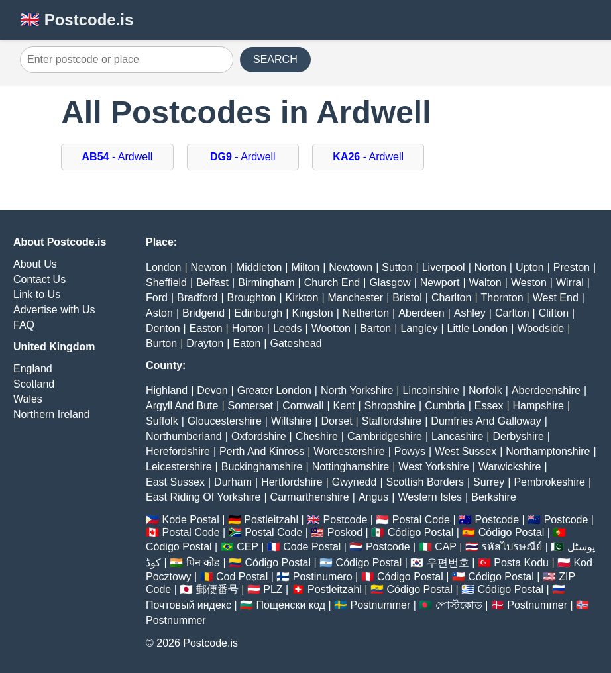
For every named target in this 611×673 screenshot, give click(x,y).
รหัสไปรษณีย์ (511, 546)
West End (556, 297)
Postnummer (381, 605)
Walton (485, 282)
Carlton (512, 313)
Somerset (250, 405)
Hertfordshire (291, 482)
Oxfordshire (258, 436)
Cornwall (302, 405)
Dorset (336, 421)
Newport (440, 282)
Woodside (540, 328)
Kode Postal (190, 519)
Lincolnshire (431, 390)
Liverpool (443, 267)
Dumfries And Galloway (486, 421)
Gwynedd (354, 482)
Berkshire (493, 497)
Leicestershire (179, 466)
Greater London (274, 390)
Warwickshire (509, 466)
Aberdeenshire (546, 390)
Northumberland (184, 436)
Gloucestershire (225, 421)
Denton (163, 328)
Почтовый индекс (188, 605)
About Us (35, 264)
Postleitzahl (271, 519)
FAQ (23, 325)
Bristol (406, 297)
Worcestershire (348, 451)
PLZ (272, 589)
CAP (446, 546)
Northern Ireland (51, 414)
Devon (212, 390)
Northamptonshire (548, 451)
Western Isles (430, 497)
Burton (161, 343)
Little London (477, 328)
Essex (489, 405)
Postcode (345, 519)
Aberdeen (421, 313)
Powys (409, 451)
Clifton (554, 313)
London (163, 267)
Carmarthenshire (309, 497)
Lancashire (457, 436)
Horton (248, 328)
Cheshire (317, 436)
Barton (375, 328)
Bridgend (203, 313)
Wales (27, 399)
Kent (344, 405)
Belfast (212, 282)
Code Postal (312, 546)
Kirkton (302, 297)
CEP (247, 546)
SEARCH (275, 59)
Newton (209, 267)
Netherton (366, 313)
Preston (571, 267)
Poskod (344, 532)
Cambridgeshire (384, 436)
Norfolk (485, 390)
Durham (233, 482)
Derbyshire (517, 436)
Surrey (488, 482)
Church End (332, 282)
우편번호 (448, 562)
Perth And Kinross (261, 451)
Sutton (397, 267)
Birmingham (266, 282)
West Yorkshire (433, 466)
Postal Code (421, 519)
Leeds (287, 328)
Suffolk (162, 421)
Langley (418, 328)
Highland (167, 390)
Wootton (331, 328)
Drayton (204, 343)
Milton (305, 267)
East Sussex (175, 482)
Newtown (350, 267)
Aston (159, 313)
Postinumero (323, 576)
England (32, 368)
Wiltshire (291, 421)
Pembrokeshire (549, 482)
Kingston (312, 313)
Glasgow (389, 282)
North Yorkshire (357, 390)
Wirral (570, 282)
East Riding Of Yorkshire (203, 497)
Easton (206, 328)
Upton (530, 267)
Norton (490, 267)
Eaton (246, 343)
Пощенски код (291, 605)
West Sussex (465, 451)
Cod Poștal (242, 576)
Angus (373, 497)
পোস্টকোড (458, 605)
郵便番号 (217, 589)
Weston (529, 282)
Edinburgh (258, 313)
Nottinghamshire (351, 466)
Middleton (259, 267)
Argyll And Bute (182, 405)
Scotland (33, 383)
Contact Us (39, 279)
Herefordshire (178, 451)
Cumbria (445, 405)
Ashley (470, 313)
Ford (157, 297)
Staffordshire (391, 421)
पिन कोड (203, 562)
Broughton (251, 297)
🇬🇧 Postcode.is (76, 19)
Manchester (356, 297)
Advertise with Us (54, 309)
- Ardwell (117, 156)
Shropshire (390, 405)
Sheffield (166, 282)
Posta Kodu (521, 562)
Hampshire (538, 405)
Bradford (197, 297)
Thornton (502, 297)
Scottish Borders (425, 482)
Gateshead (295, 343)
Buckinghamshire (262, 466)
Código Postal (421, 532)
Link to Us (36, 294)
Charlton (451, 297)
